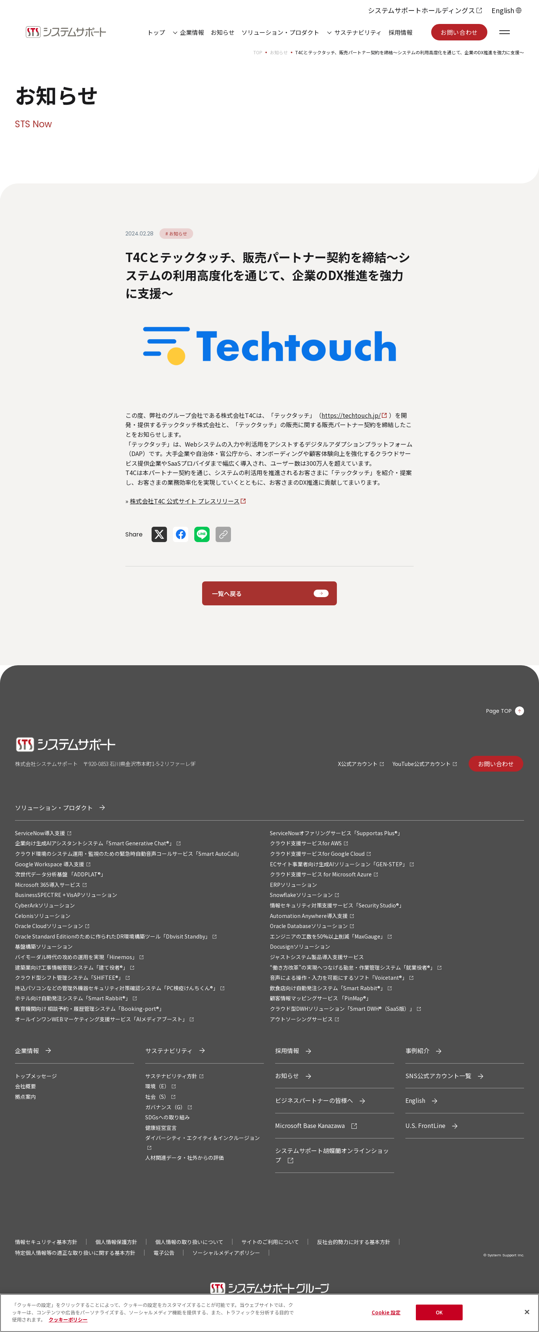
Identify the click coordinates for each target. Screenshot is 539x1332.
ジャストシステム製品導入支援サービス (317, 957)
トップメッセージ (36, 1076)
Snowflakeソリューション (301, 894)
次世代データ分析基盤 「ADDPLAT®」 (60, 874)
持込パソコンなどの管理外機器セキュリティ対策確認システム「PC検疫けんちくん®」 (116, 988)
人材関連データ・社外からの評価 (184, 1157)
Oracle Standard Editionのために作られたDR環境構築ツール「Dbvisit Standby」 (112, 936)
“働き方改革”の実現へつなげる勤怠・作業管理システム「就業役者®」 (352, 967)
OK (439, 1315)
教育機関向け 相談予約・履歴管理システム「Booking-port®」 (89, 1008)
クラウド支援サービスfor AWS (306, 843)
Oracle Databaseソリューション (309, 926)
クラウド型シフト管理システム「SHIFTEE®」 (69, 977)
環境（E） (157, 1086)
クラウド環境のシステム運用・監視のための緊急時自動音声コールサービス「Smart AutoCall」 (128, 853)
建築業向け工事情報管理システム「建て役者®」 (71, 967)
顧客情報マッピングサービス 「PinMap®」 (320, 998)
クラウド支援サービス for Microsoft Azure (321, 874)
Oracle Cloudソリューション (49, 926)
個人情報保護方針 (116, 1242)
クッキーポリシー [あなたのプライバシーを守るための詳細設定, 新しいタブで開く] (68, 1322)
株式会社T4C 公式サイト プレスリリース (185, 500)
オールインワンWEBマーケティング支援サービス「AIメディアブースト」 (101, 1019)
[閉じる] (527, 1315)
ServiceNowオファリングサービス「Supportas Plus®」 (336, 833)
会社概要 (25, 1086)
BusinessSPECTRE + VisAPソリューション (66, 894)
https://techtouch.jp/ (351, 415)
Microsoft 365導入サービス (47, 884)
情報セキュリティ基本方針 (46, 1242)
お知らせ (223, 32)
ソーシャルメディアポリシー (226, 1252)
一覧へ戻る (227, 593)
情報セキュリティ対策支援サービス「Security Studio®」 (337, 905)
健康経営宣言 (161, 1127)
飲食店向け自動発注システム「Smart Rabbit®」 (328, 988)
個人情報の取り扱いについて (189, 1242)
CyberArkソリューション (45, 905)
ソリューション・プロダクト (280, 32)
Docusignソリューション (300, 946)
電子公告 (163, 1252)
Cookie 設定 (386, 1315)
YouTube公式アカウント (422, 763)
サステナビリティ (358, 32)
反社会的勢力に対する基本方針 (353, 1242)
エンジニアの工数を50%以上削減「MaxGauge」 (328, 936)
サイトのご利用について (270, 1242)
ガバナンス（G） (165, 1107)
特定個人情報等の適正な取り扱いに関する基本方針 (75, 1252)
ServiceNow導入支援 (40, 833)
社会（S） (157, 1096)
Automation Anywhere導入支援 (309, 915)
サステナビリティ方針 (171, 1076)
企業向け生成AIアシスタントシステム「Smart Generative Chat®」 (94, 843)
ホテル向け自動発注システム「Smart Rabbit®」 (73, 998)
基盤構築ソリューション (44, 946)
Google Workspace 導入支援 (49, 864)
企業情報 (192, 32)
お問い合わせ (459, 32)
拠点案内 (25, 1096)
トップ (156, 32)
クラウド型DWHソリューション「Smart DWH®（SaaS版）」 (342, 1008)
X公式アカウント (358, 763)
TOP (257, 52)
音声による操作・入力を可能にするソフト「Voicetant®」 (338, 977)
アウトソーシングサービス (301, 1019)
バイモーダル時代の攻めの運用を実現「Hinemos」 (76, 957)
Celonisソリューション (42, 915)
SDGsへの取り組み (167, 1117)
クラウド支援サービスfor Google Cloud (317, 853)
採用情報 (400, 32)
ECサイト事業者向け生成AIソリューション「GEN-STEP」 (339, 864)
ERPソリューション (293, 884)
